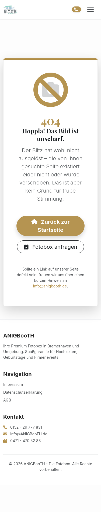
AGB (7, 400)
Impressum (13, 384)
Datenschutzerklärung (23, 392)
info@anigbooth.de (50, 286)
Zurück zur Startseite (50, 226)
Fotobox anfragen (50, 247)
